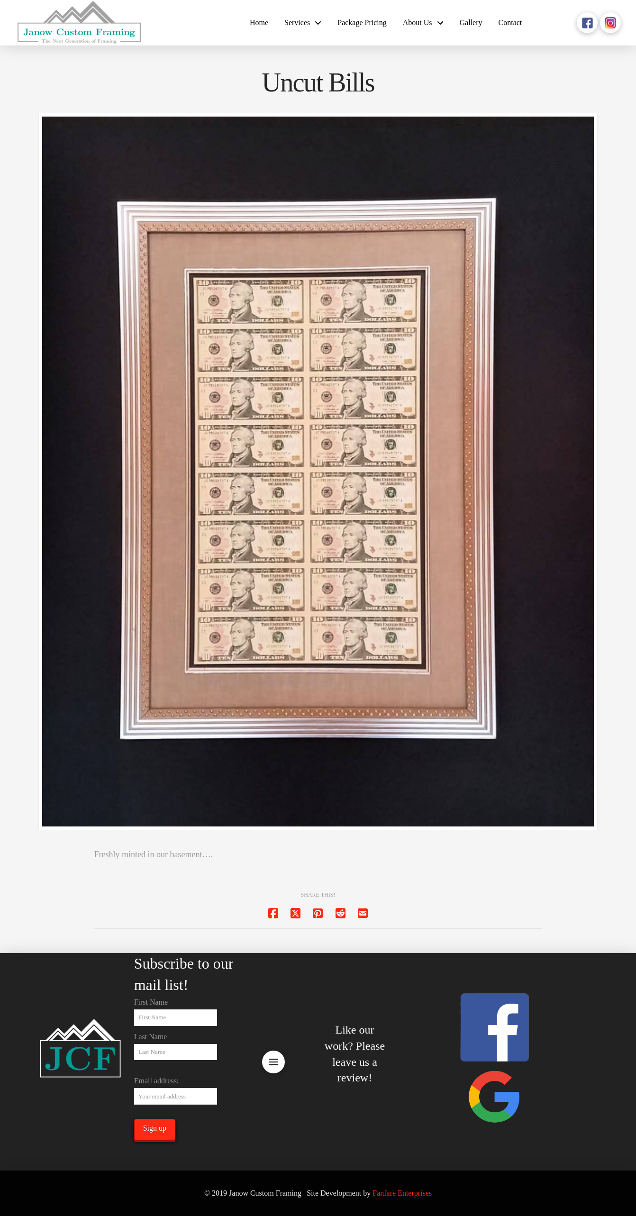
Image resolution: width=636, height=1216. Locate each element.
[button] (273, 1062)
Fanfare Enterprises (402, 1193)
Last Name (150, 1037)
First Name (151, 1002)
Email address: (156, 1081)
